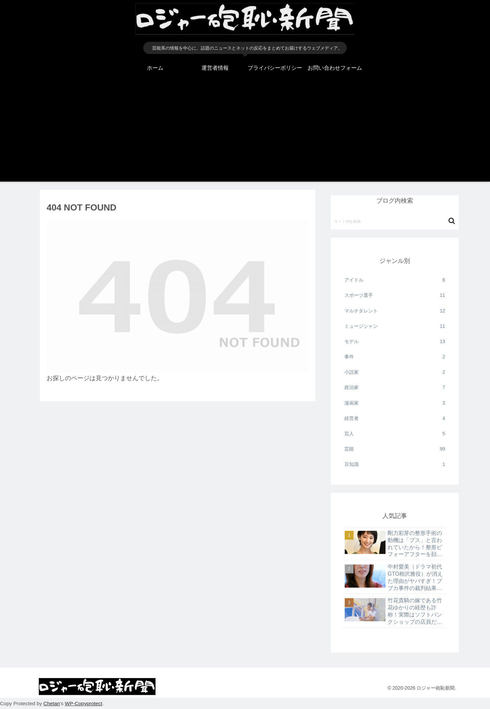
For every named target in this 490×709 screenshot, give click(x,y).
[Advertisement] (245, 134)
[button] (452, 221)
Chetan (52, 703)
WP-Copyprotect (83, 703)
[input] (395, 221)
